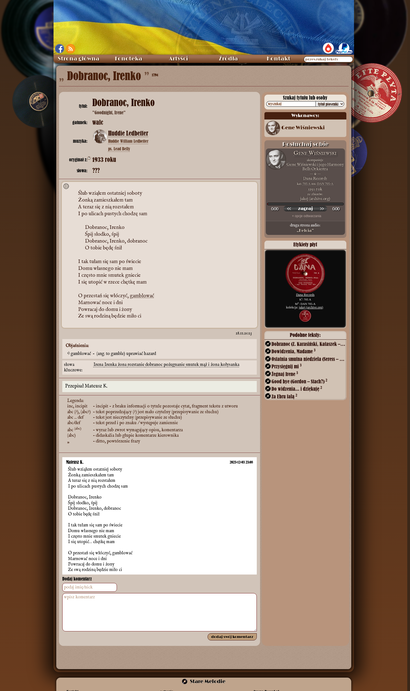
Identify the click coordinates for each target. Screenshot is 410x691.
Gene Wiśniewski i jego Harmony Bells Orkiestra (315, 166)
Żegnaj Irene (285, 374)
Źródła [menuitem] (228, 59)
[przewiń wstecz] (289, 208)
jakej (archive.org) (311, 307)
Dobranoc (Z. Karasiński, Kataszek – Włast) (308, 344)
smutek (193, 365)
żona (123, 365)
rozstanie (136, 365)
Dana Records (315, 178)
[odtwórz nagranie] (305, 208)
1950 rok (315, 189)
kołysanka (229, 365)
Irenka (111, 365)
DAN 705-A (325, 184)
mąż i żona (210, 365)
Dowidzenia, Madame (293, 351)
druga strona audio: (305, 228)
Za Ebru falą (284, 396)
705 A (307, 184)
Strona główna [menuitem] (78, 59)
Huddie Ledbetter (128, 133)
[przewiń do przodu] (321, 208)
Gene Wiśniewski (303, 128)
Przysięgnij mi (287, 366)
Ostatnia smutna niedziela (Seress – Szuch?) (308, 359)
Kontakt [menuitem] (278, 59)
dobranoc (154, 365)
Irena (98, 365)
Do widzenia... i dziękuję (297, 389)
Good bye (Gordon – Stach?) (299, 381)
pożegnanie (175, 365)
